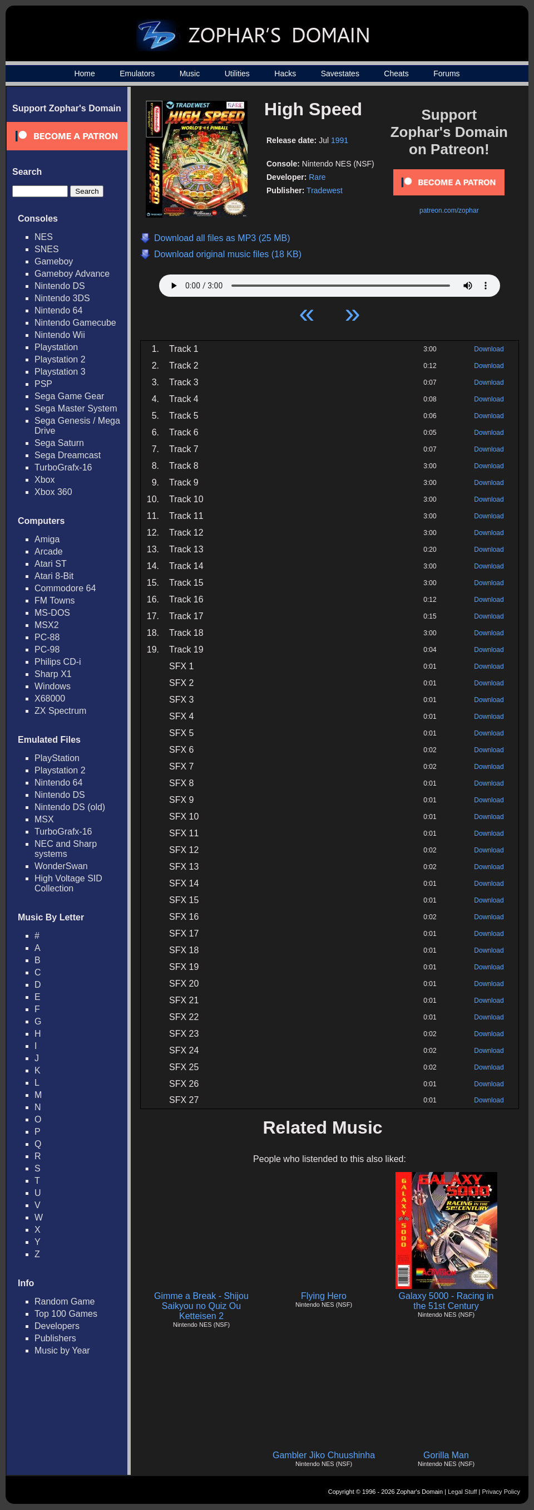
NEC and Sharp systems (65, 849)
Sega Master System (75, 408)
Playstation (56, 347)
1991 (339, 140)
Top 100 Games (65, 1313)
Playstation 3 (60, 371)
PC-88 (47, 637)
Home (84, 73)
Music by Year (62, 1350)
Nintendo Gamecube (75, 322)
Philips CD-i (57, 661)
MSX (44, 819)
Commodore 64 (65, 588)
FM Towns (54, 600)
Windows (52, 686)
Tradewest (324, 190)
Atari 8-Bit (53, 576)
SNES (46, 249)
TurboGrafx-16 (63, 467)
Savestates (340, 73)
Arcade (48, 551)
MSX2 (46, 625)
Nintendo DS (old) (69, 807)
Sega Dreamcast (67, 455)
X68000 (49, 698)
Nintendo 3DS (62, 298)
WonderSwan (61, 866)
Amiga (47, 539)
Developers (57, 1326)
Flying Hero (324, 1296)
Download (488, 349)
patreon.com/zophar (449, 210)
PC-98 (47, 649)
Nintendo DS (59, 286)
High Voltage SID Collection (68, 883)
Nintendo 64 (58, 310)
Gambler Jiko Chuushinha (324, 1455)
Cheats (396, 73)
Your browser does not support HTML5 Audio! (329, 283)
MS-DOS (52, 612)
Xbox (44, 479)
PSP (43, 384)
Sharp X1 (53, 674)
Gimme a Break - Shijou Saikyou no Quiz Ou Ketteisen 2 (201, 1306)
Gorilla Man (446, 1455)
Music (190, 73)
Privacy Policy (501, 1491)
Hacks (285, 73)
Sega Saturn (59, 443)
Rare (317, 177)
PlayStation (57, 758)
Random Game (64, 1301)
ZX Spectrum (60, 710)
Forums (446, 73)
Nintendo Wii (59, 335)
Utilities (237, 73)
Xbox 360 (53, 492)
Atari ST (50, 563)
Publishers (55, 1338)
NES (43, 237)
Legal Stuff (462, 1491)
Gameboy (53, 261)
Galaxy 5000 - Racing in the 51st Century (446, 1301)
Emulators (137, 73)
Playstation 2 (60, 359)
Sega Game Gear (69, 396)
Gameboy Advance (72, 273)
